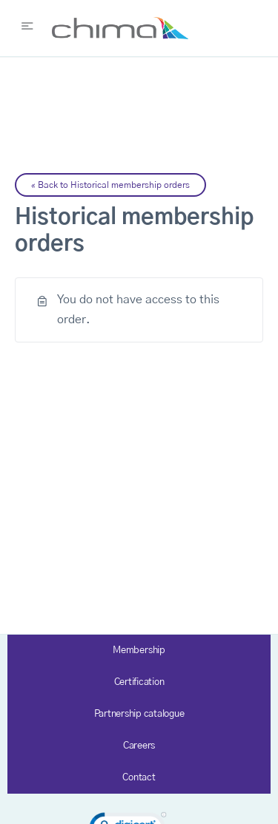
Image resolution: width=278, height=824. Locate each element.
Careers (139, 746)
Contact (138, 778)
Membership (139, 650)
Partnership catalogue (139, 714)
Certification (139, 682)
